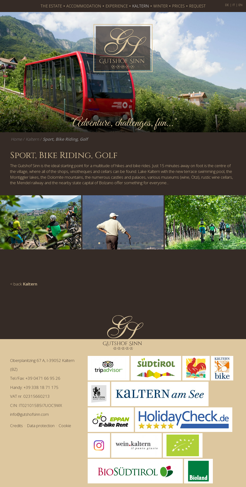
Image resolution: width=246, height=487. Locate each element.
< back (23, 284)
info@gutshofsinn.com (29, 414)
